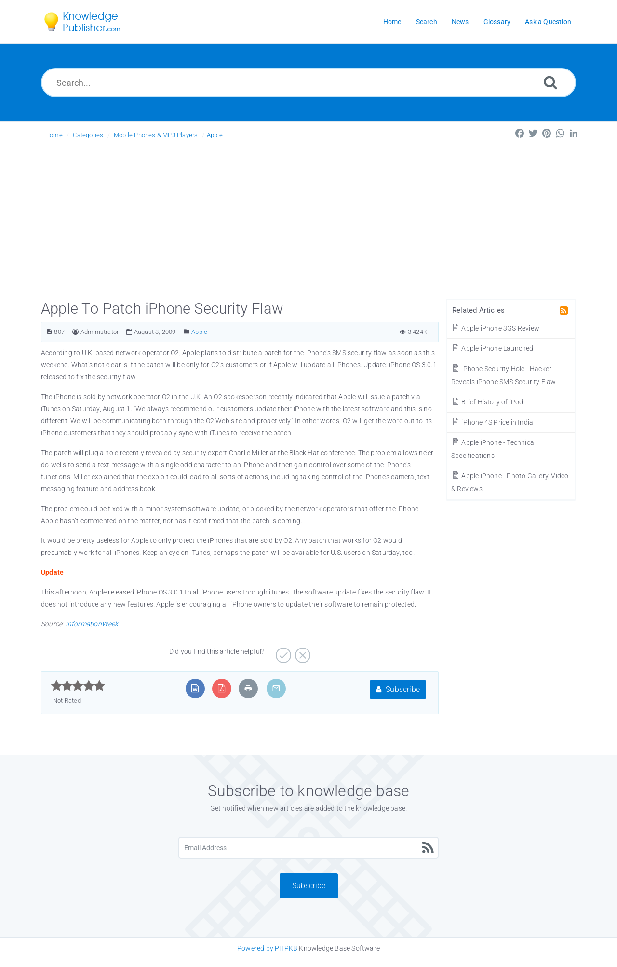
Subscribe (398, 689)
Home (54, 134)
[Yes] (282, 651)
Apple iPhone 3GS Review (495, 328)
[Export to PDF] (221, 688)
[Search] (550, 82)
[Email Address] (308, 848)
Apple (215, 134)
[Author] (75, 332)
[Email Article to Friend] (276, 688)
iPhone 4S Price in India (492, 422)
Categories (88, 134)
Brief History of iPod (487, 402)
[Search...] (308, 82)
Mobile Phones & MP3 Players (156, 134)
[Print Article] (248, 688)
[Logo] (89, 21)
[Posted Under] (187, 332)
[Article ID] (49, 332)
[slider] (78, 685)
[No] (301, 651)
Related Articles (478, 310)
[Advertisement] (308, 218)
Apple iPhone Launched (492, 348)
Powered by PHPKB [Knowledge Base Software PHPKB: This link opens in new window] (267, 948)
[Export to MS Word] (195, 688)
